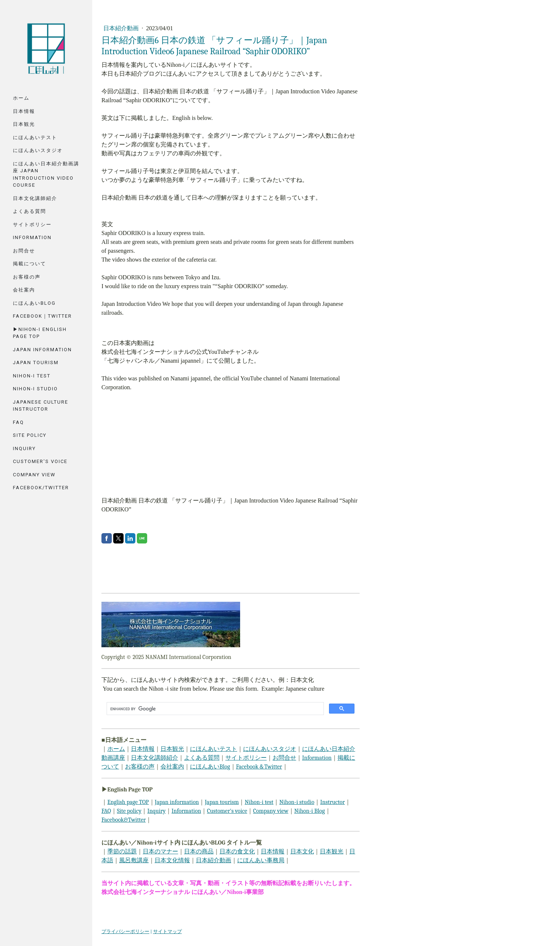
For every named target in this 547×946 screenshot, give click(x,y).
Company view (270, 811)
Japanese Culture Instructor (40, 405)
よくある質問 (29, 211)
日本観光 (24, 124)
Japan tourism (36, 362)
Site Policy (29, 435)
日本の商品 (199, 851)
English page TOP (128, 802)
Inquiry (24, 448)
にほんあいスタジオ (38, 150)
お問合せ (24, 250)
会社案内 (24, 290)
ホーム (21, 98)
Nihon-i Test (32, 376)
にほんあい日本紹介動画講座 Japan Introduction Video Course (46, 174)
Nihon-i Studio (35, 388)
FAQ (18, 422)
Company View (34, 474)
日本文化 (302, 851)
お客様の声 (27, 277)
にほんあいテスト (35, 137)
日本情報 (24, 111)
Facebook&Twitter (123, 819)
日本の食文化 (237, 851)
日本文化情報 (172, 860)
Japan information (177, 802)
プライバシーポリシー (125, 931)
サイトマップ (167, 931)
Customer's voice (40, 461)
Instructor (332, 802)
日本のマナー (160, 851)
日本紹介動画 (121, 28)
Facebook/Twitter (41, 487)
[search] (214, 708)
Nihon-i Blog (309, 811)
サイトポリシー (32, 224)
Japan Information (42, 349)
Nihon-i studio (296, 802)
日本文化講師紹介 (35, 198)
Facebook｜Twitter (42, 316)
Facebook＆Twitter (259, 766)
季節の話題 (122, 851)
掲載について (29, 263)
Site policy (129, 811)
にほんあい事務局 (260, 860)
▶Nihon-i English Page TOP (40, 333)
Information (32, 237)
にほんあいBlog (34, 303)
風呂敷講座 (134, 860)
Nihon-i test (259, 802)
